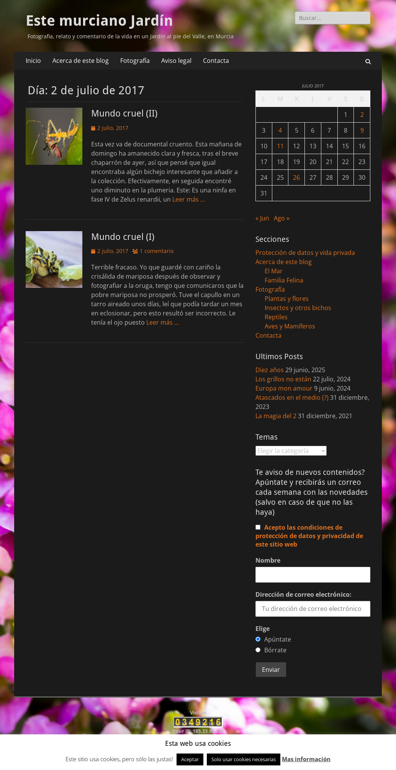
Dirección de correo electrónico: (303, 594)
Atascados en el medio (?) (292, 397)
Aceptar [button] (190, 759)
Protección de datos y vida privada (305, 252)
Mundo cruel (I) (122, 236)
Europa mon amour (284, 388)
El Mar (274, 271)
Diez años (269, 370)
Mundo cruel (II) (124, 113)
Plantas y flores (287, 298)
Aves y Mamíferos (290, 326)
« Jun (262, 218)
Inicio (33, 60)
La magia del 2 (275, 416)
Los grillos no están (283, 379)
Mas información (306, 759)
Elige (262, 628)
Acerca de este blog (80, 60)
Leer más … (188, 199)
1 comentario (156, 250)
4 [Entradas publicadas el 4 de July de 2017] (280, 130)
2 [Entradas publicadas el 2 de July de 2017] (362, 114)
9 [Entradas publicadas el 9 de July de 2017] (362, 130)
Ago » (282, 218)
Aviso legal (176, 60)
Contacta (216, 60)
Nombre (267, 560)
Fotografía (135, 60)
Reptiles (276, 317)
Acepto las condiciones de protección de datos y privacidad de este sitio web (309, 535)
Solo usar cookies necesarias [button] (243, 759)
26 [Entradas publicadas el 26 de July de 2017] (296, 177)
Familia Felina (284, 280)
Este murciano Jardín (99, 20)
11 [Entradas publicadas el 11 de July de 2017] (280, 146)
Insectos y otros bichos (298, 308)
